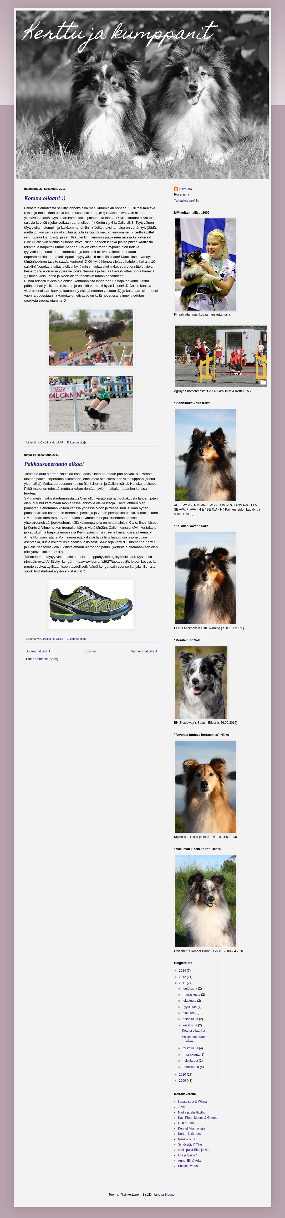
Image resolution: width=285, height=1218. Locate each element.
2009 (183, 1080)
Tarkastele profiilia (186, 200)
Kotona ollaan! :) (45, 198)
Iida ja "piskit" (187, 1155)
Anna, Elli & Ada (189, 1160)
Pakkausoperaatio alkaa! (54, 464)
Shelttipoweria (188, 1166)
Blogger (170, 1194)
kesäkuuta (190, 1025)
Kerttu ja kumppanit (117, 34)
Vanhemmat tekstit (144, 651)
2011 (183, 983)
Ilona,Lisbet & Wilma (192, 1102)
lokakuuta (190, 1000)
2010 (183, 1074)
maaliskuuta (191, 1054)
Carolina (185, 189)
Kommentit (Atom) (45, 659)
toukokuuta (191, 1048)
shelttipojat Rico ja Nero (194, 1150)
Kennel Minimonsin (191, 1128)
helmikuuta (191, 1060)
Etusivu (90, 651)
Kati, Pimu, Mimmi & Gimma (197, 1118)
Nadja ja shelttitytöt (191, 1112)
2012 (183, 977)
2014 (183, 970)
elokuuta (189, 1013)
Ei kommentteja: (77, 442)
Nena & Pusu (187, 1139)
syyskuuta (190, 1007)
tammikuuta (191, 1067)
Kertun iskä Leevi (190, 1134)
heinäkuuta (191, 1019)
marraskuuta (192, 994)
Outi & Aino (186, 1123)
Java (181, 1107)
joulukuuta (190, 988)
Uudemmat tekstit (38, 651)
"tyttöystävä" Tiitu (190, 1144)
